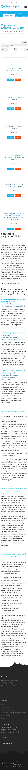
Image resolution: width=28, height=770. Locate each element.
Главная (12, 31)
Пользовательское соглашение (13, 710)
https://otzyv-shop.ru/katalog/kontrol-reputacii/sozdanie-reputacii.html (13, 304)
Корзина (7, 2)
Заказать (17, 79)
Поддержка (6, 716)
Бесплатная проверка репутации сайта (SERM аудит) (14, 157)
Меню (23, 7)
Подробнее (9, 16)
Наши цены (6, 707)
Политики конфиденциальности (14, 713)
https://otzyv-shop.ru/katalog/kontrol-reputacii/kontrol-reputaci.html (12, 337)
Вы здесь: (5, 31)
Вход (3, 2)
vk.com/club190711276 (10, 685)
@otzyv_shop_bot (8, 683)
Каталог (19, 31)
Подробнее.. (5, 737)
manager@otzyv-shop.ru (17, 2)
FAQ (3, 718)
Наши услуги (6, 704)
